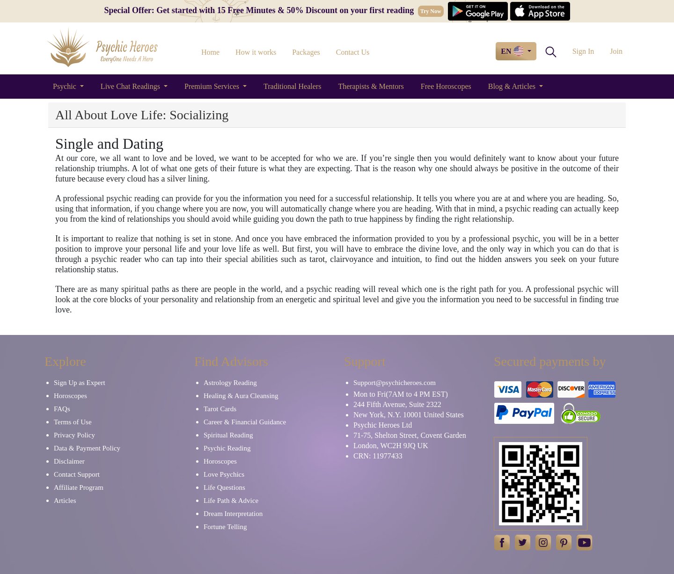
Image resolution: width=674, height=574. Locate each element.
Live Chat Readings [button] (131, 86)
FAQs (62, 409)
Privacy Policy (74, 435)
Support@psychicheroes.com (394, 382)
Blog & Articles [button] (512, 86)
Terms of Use (73, 422)
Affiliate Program (78, 487)
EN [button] (513, 51)
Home (210, 52)
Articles (65, 500)
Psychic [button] (65, 86)
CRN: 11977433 (378, 456)
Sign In (583, 51)
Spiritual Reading (228, 435)
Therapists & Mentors (370, 86)
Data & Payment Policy (87, 448)
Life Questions (224, 487)
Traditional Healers (292, 86)
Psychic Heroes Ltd (382, 425)
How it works (255, 52)
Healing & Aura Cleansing (241, 396)
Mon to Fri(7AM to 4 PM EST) (400, 394)
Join (616, 51)
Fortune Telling (225, 526)
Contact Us (353, 52)
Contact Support (77, 474)
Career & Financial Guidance (245, 422)
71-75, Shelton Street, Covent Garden (409, 435)
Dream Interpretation (233, 513)
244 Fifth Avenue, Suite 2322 (397, 404)
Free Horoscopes (446, 86)
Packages (306, 52)
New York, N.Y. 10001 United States (408, 415)
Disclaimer (69, 461)
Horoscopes (70, 396)
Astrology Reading (230, 382)
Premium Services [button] (212, 86)
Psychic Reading (227, 448)
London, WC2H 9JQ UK (390, 446)
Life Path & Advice (231, 500)
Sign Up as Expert (79, 382)
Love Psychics (224, 474)
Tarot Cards (220, 409)
